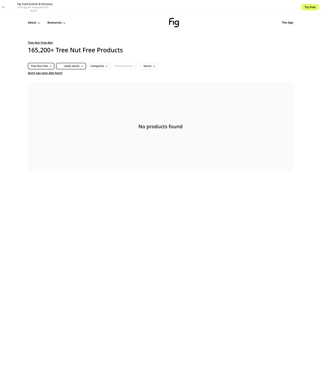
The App (255, 8)
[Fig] (158, 8)
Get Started (280, 8)
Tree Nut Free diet (40, 28)
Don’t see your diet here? (45, 59)
